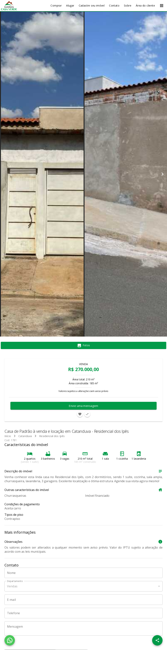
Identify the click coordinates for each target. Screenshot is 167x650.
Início (7, 436)
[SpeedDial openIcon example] (157, 640)
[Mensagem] (83, 628)
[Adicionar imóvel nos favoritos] (80, 414)
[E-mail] (83, 599)
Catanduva (25, 436)
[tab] (83, 345)
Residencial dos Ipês (52, 436)
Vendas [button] (12, 586)
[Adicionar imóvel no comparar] (87, 414)
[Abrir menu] (161, 5)
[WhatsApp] (9, 640)
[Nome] (83, 573)
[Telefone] (83, 613)
